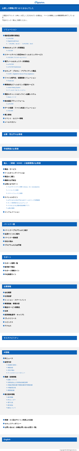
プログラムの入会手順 (13, 245)
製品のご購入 (10, 176)
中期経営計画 (12, 387)
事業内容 (10, 367)
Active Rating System (14, 87)
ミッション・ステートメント (15, 300)
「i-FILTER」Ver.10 (14, 43)
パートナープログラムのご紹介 (16, 230)
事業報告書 (11, 390)
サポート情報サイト (12, 270)
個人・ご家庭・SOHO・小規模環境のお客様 (22, 163)
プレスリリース (10, 318)
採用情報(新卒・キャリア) (14, 315)
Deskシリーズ (12, 97)
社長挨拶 (8, 296)
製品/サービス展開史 (12, 307)
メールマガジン (10, 122)
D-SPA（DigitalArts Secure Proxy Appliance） (21, 74)
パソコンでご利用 (13, 190)
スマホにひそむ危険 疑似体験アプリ (19, 205)
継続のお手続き (10, 180)
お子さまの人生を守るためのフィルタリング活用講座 (24, 200)
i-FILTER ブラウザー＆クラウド (17, 57)
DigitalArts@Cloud (13, 41)
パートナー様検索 (11, 237)
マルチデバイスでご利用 (24, 187)
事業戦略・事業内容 (12, 303)
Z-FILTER (10, 38)
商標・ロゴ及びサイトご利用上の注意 (19, 420)
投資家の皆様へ (12, 365)
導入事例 (8, 115)
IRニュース (9, 358)
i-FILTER (10, 50)
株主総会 (10, 405)
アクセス (8, 326)
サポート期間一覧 (11, 263)
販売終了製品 (10, 267)
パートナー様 (9, 224)
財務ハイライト (12, 380)
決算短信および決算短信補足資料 (18, 382)
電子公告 (10, 402)
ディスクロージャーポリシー (16, 373)
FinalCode (11, 80)
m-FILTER (11, 64)
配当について (12, 408)
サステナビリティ (11, 338)
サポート (7, 257)
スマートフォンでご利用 (15, 193)
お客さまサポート (11, 184)
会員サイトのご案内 (12, 234)
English (7, 439)
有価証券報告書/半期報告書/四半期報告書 (20, 385)
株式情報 (10, 397)
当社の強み (9, 241)
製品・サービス (10, 169)
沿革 (6, 311)
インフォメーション (12, 212)
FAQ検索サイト (10, 274)
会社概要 (8, 292)
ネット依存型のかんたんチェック (18, 203)
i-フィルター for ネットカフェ (17, 90)
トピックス (9, 322)
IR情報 (6, 352)
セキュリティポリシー (13, 423)
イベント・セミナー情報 (14, 118)
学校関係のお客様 (11, 149)
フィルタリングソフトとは (14, 173)
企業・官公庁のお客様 (13, 134)
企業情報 (7, 286)
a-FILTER (10, 104)
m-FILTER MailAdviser (14, 67)
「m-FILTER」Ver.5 (27, 43)
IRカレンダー (12, 400)
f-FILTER (10, 110)
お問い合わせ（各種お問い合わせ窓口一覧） (21, 427)
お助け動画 (11, 208)
